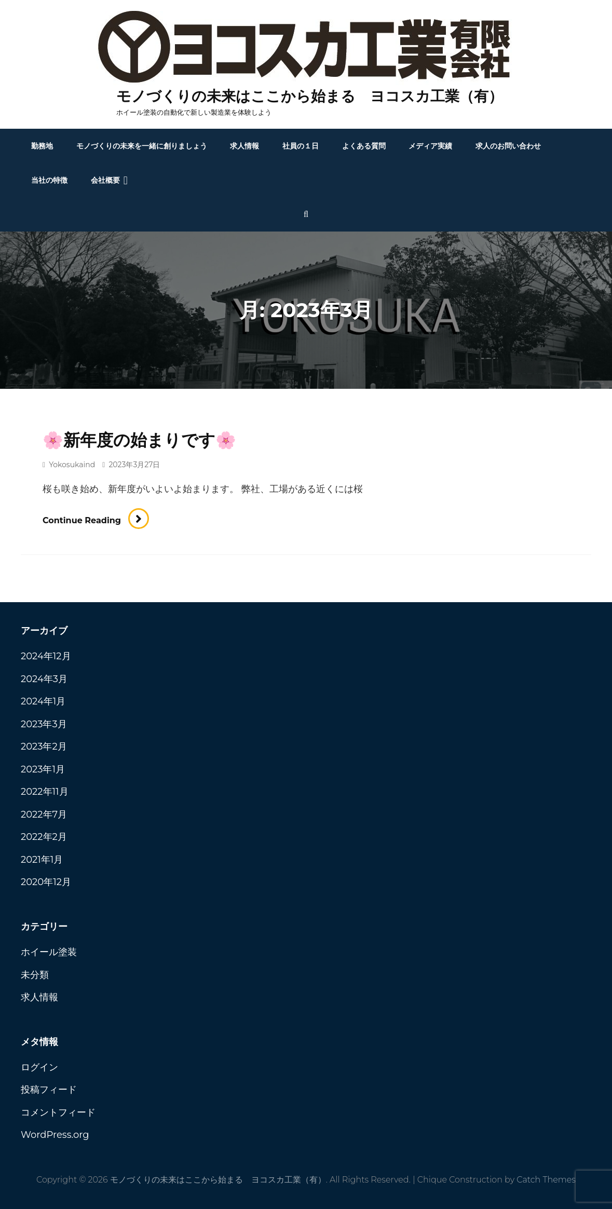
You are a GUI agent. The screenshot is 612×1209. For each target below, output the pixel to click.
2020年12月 (46, 882)
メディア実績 (430, 146)
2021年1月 (42, 859)
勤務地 (42, 146)
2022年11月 (45, 791)
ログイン (39, 1067)
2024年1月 (43, 701)
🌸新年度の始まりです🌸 (139, 440)
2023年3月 (44, 724)
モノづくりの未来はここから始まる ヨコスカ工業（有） (309, 96)
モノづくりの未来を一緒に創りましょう (141, 146)
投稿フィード (49, 1089)
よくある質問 (364, 146)
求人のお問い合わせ (508, 146)
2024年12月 (46, 656)
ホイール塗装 (49, 952)
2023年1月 (43, 769)
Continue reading (96, 520)
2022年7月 (44, 814)
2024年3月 (44, 679)
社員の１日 (300, 146)
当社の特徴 (49, 180)
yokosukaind (72, 464)
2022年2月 (44, 837)
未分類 (35, 975)
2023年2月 (44, 746)
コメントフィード (58, 1112)
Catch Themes (546, 1180)
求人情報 (244, 146)
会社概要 (105, 180)
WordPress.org (55, 1134)
